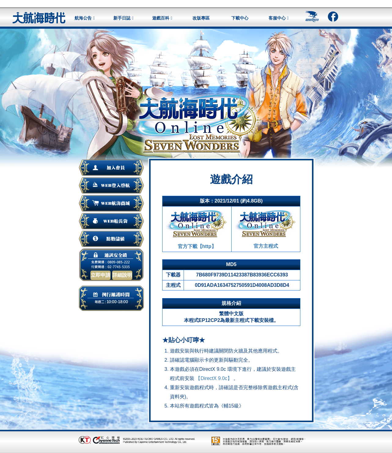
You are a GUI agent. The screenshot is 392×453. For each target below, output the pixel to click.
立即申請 (100, 275)
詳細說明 (122, 275)
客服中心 (277, 18)
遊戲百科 (160, 18)
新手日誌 (121, 18)
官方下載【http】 (197, 228)
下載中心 (239, 18)
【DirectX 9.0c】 (214, 378)
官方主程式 (266, 228)
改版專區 (201, 18)
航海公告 (83, 18)
